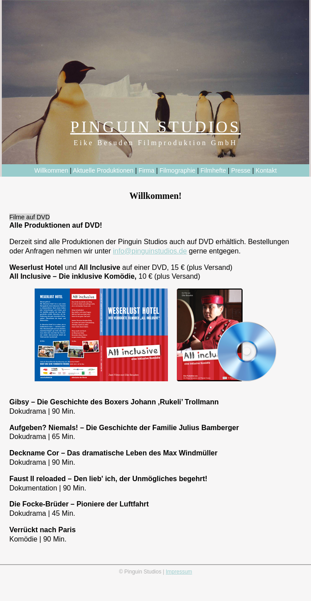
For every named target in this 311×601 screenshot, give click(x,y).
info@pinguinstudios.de (150, 251)
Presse (241, 170)
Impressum (179, 572)
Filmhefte (213, 170)
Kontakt (265, 170)
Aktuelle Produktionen (103, 170)
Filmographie (177, 170)
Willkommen (51, 170)
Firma (147, 170)
